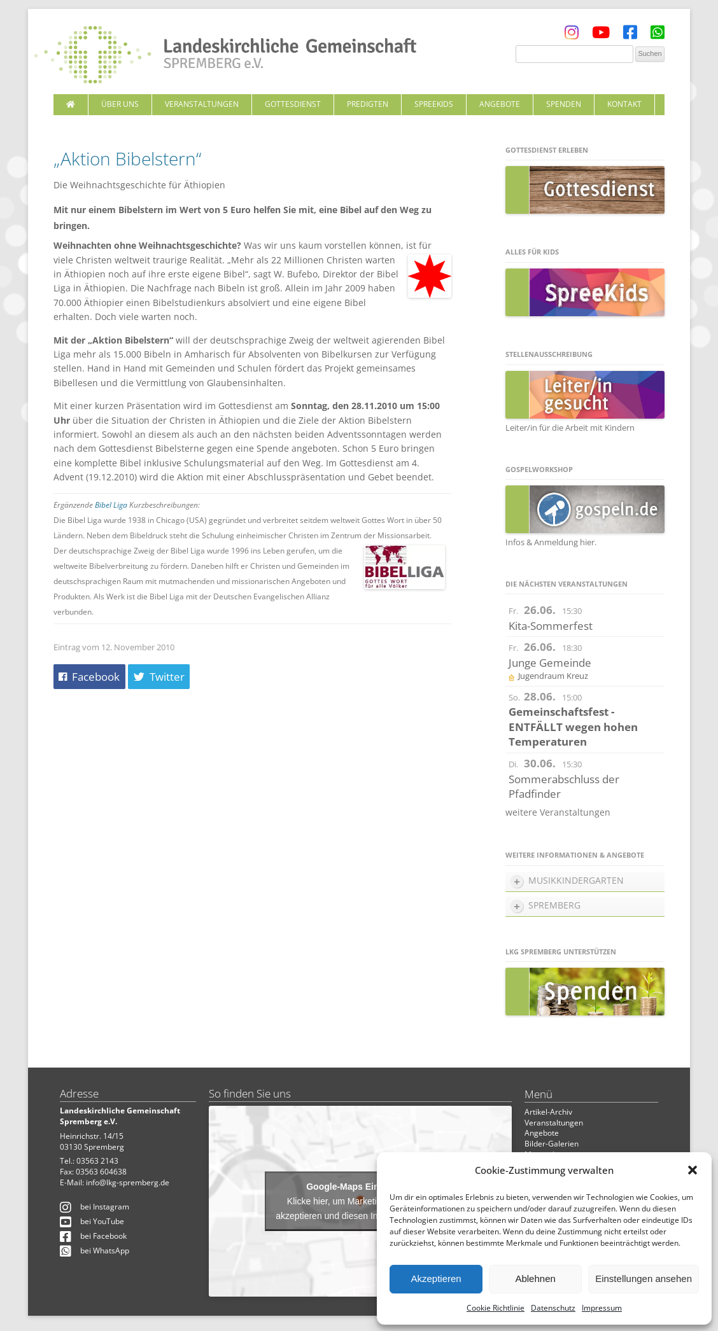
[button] (692, 1170)
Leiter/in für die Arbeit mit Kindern (585, 422)
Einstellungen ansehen (643, 1278)
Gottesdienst (293, 104)
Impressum (602, 1307)
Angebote (499, 104)
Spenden (563, 104)
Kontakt (624, 104)
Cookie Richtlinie (495, 1307)
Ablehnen (535, 1278)
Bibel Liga (111, 504)
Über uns (120, 104)
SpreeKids (433, 104)
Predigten (367, 104)
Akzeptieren (436, 1278)
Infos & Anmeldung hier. (550, 542)
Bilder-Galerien (551, 1143)
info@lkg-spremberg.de (127, 1182)
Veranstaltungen (202, 104)
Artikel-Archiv (548, 1111)
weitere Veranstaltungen (557, 812)
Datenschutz (553, 1307)
